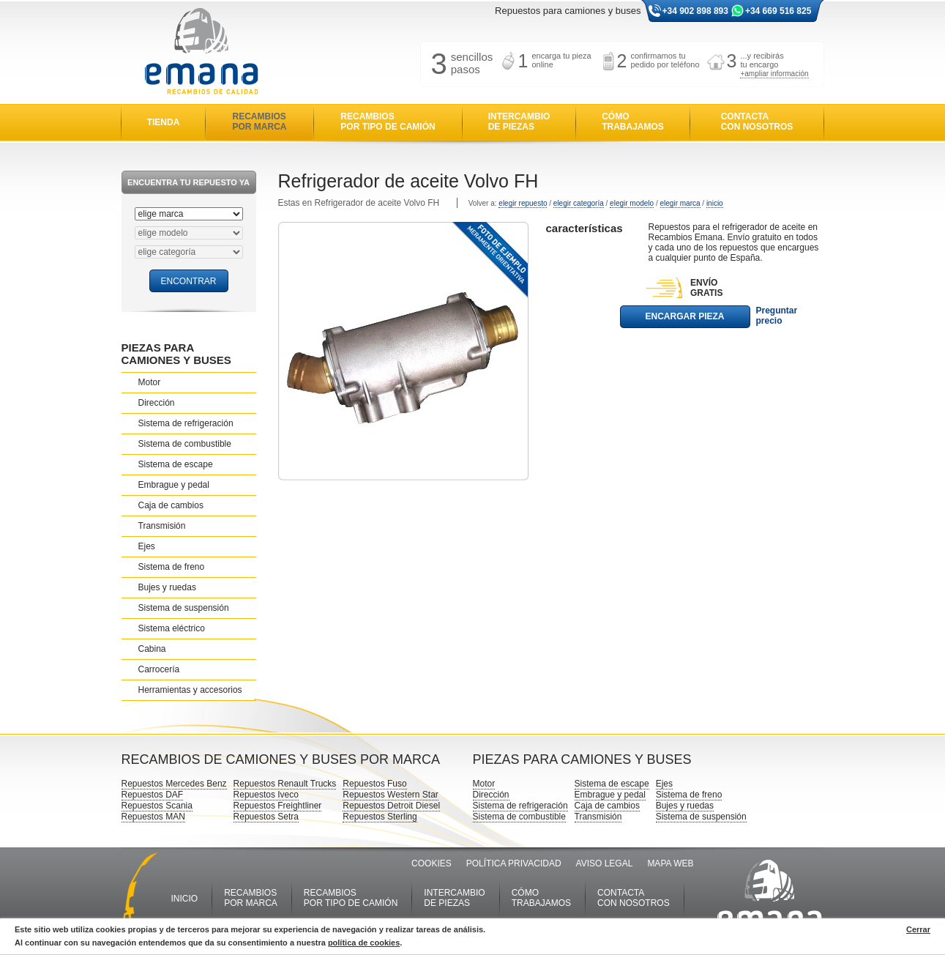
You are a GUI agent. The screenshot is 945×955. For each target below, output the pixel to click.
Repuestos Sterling (380, 816)
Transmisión (162, 526)
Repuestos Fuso (374, 784)
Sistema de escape (175, 464)
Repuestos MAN (153, 816)
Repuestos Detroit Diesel (391, 805)
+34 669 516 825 (778, 11)
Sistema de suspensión (183, 608)
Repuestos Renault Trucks (285, 784)
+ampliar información (774, 74)
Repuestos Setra (266, 816)
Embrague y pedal (173, 485)
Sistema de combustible (184, 444)
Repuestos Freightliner (278, 805)
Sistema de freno (171, 567)
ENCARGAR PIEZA (684, 316)
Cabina (152, 649)
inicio (714, 203)
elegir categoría (578, 203)
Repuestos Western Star (390, 794)
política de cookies (364, 942)
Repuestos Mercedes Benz (174, 784)
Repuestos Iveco (266, 794)
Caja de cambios (170, 505)
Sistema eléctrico (171, 628)
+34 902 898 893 (695, 11)
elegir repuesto (522, 203)
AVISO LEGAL (604, 863)
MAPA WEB (670, 863)
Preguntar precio (777, 315)
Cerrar (918, 929)
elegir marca (680, 203)
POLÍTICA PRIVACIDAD (513, 863)
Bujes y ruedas (167, 587)
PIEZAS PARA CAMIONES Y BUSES (176, 353)
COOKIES (431, 863)
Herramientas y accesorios (190, 690)
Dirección (156, 403)
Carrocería (159, 669)
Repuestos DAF (153, 794)
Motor (149, 382)
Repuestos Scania (157, 805)
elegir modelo (632, 203)
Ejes (146, 546)
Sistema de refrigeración (186, 423)
